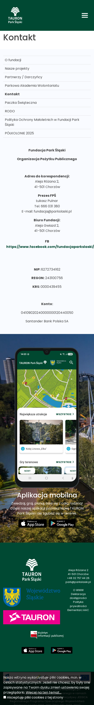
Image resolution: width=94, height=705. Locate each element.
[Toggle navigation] (85, 15)
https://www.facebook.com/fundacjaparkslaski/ (50, 246)
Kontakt (12, 94)
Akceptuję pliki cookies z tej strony (35, 697)
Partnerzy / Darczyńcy (23, 77)
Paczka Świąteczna (21, 102)
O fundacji (13, 60)
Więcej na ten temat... (43, 692)
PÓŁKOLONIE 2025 (19, 133)
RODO (10, 111)
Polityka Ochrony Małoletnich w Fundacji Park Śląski (42, 122)
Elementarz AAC (78, 610)
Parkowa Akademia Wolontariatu (32, 85)
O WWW (78, 590)
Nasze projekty (17, 68)
